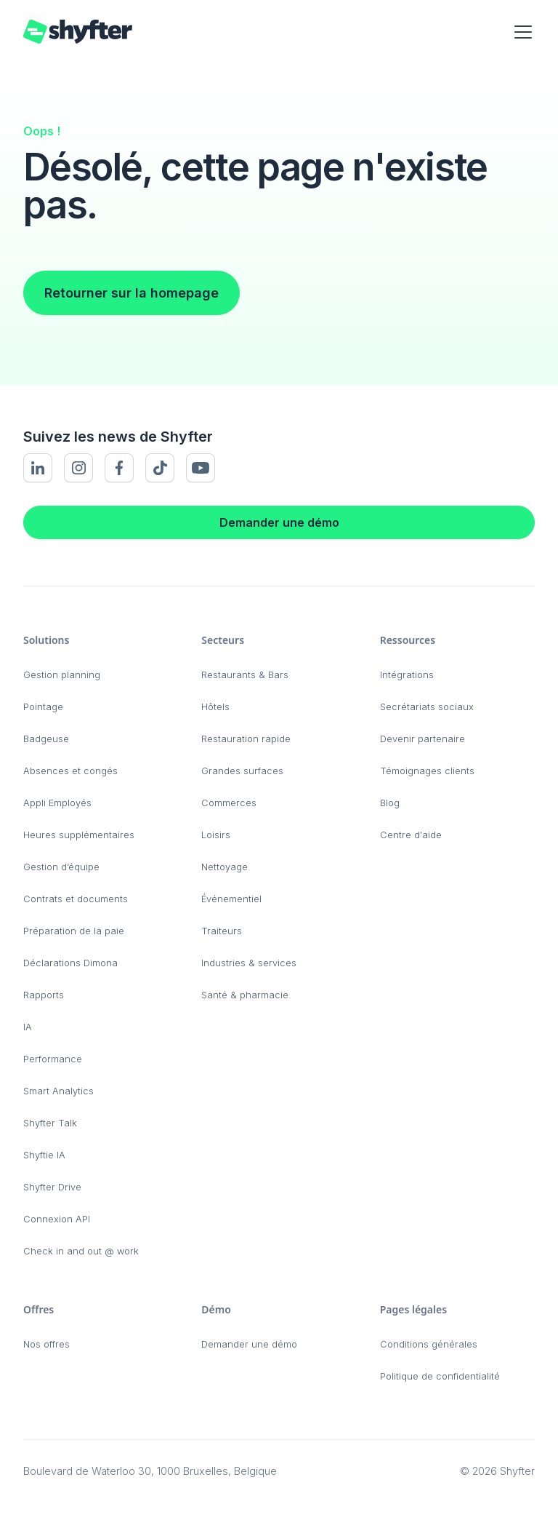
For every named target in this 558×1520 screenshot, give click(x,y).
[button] (520, 32)
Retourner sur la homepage (131, 293)
